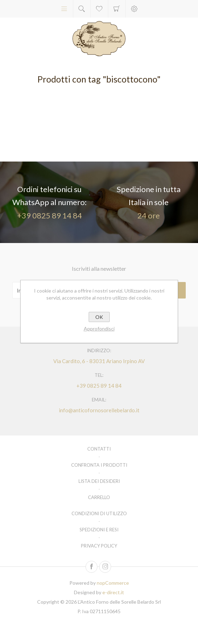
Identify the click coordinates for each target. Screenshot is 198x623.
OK (99, 317)
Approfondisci (99, 329)
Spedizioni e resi (99, 529)
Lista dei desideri (99, 481)
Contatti (99, 449)
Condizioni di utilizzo (99, 513)
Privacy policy (99, 546)
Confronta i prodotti (99, 465)
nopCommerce (113, 583)
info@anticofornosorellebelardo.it (99, 410)
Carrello (116, 9)
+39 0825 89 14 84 (49, 215)
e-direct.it (113, 592)
